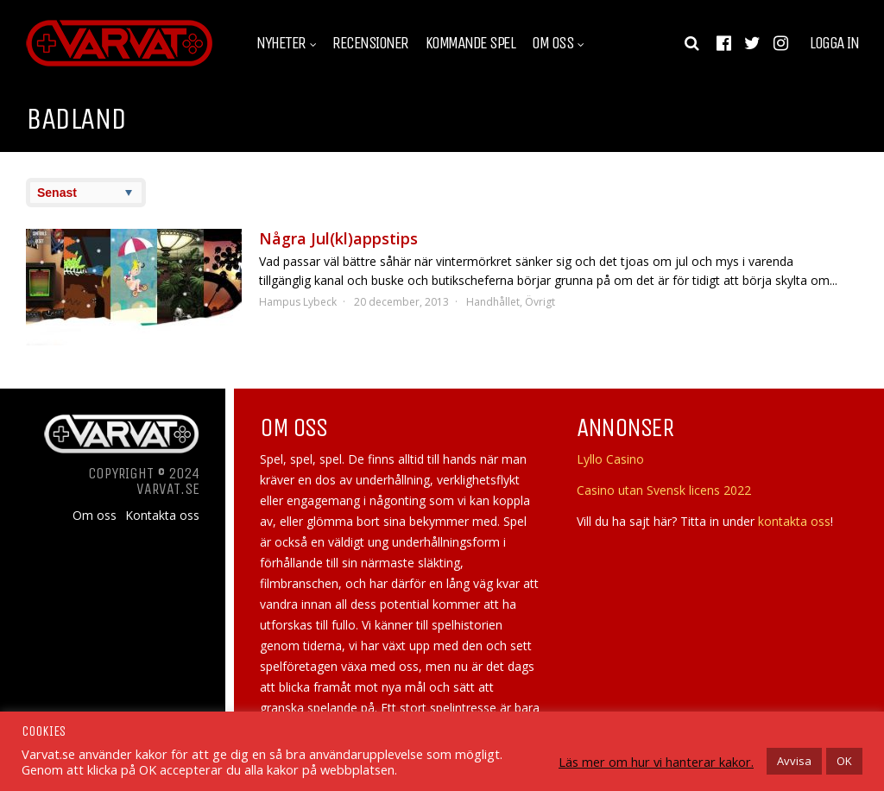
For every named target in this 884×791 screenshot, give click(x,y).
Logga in (834, 43)
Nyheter (281, 43)
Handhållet (493, 301)
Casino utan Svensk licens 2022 (664, 490)
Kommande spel (470, 43)
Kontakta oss (162, 515)
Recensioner (370, 43)
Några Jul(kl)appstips (338, 238)
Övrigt (540, 301)
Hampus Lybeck (298, 301)
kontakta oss (794, 521)
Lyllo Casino (610, 459)
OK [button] (844, 761)
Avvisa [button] (794, 761)
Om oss (552, 43)
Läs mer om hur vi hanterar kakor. (656, 761)
